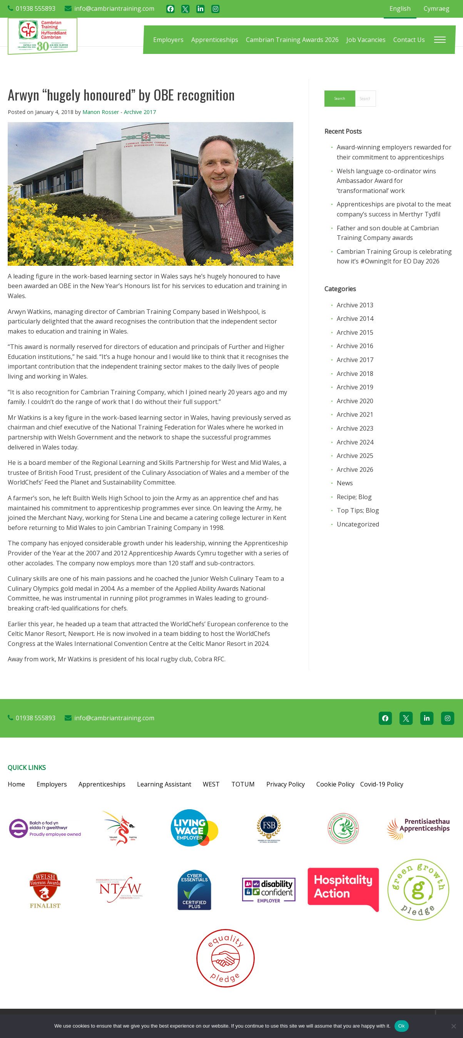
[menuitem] (168, 39)
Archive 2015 (355, 332)
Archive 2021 (355, 414)
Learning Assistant (164, 784)
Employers (168, 39)
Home (16, 784)
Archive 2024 (355, 442)
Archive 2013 (355, 305)
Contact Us (409, 39)
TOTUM (243, 784)
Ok (401, 1026)
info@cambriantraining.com (114, 8)
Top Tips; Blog (358, 510)
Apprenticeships (214, 39)
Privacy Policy (285, 784)
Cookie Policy (335, 784)
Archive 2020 (355, 401)
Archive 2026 (355, 469)
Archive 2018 (355, 373)
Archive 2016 (355, 346)
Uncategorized (358, 524)
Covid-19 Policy (381, 784)
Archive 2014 (355, 318)
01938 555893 (35, 8)
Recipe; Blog (354, 497)
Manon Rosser (100, 112)
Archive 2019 (355, 387)
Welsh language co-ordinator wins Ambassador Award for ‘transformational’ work (386, 181)
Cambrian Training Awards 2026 (292, 39)
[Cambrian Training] (42, 35)
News (345, 483)
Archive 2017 (140, 112)
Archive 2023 (355, 428)
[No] (453, 1026)
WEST (211, 784)
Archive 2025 (355, 455)
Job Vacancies (366, 39)
